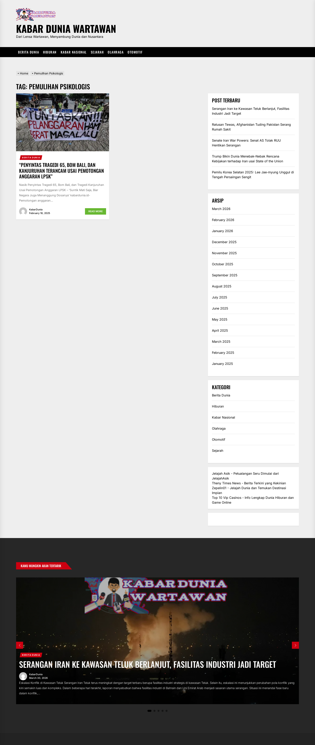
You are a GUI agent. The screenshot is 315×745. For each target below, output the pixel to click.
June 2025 (220, 308)
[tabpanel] (157, 640)
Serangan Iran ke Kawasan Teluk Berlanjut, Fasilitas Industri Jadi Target (250, 111)
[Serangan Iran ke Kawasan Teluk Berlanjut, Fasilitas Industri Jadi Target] (157, 640)
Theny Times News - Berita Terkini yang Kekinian (249, 483)
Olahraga (116, 52)
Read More (95, 211)
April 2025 (220, 330)
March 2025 (221, 342)
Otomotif (135, 52)
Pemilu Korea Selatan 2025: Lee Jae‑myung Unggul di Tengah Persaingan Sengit (253, 174)
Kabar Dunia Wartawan (66, 27)
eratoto (217, 519)
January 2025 (222, 364)
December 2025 (224, 242)
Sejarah (97, 52)
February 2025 (223, 353)
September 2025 (224, 275)
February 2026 (223, 220)
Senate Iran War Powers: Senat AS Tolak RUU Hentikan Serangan (246, 142)
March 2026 (221, 209)
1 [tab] (149, 711)
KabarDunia (36, 209)
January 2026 (222, 231)
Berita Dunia (28, 52)
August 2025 (221, 286)
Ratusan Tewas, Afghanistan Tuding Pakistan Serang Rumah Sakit (251, 126)
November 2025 (224, 253)
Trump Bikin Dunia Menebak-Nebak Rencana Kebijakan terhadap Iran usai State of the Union (247, 158)
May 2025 (219, 319)
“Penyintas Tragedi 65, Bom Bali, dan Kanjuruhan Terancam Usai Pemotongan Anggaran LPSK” (61, 170)
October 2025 (222, 264)
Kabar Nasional (74, 52)
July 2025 (219, 297)
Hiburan (50, 52)
